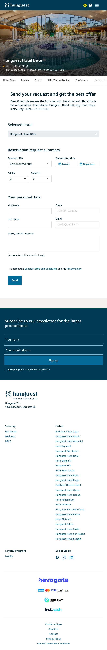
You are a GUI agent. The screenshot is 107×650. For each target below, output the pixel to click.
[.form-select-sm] (53, 134)
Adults (11, 173)
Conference (81, 80)
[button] (97, 5)
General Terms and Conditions (41, 268)
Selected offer (15, 158)
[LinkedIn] (71, 557)
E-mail (59, 218)
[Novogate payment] (53, 580)
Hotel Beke (9, 80)
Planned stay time (66, 158)
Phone (59, 205)
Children (35, 173)
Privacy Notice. (42, 369)
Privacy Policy (74, 268)
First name (14, 205)
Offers (38, 80)
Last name (13, 219)
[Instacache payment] (53, 610)
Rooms (25, 80)
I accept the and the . (46, 268)
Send (15, 280)
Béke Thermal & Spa (58, 80)
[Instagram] (64, 557)
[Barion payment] (53, 590)
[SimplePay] (53, 600)
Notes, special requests (20, 233)
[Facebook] (57, 557)
